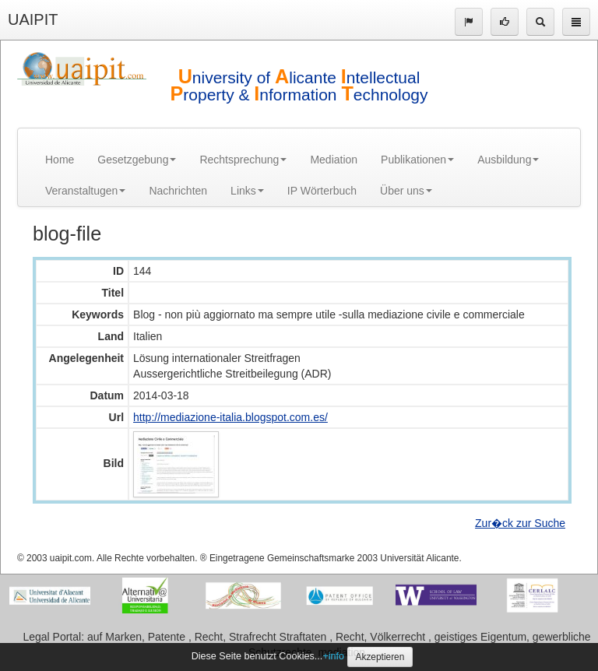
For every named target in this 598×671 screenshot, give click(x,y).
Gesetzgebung (136, 159)
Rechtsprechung (243, 159)
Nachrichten (178, 190)
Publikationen (417, 159)
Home (59, 159)
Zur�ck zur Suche (520, 523)
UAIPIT (33, 19)
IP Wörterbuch (322, 190)
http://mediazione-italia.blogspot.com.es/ (230, 417)
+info (333, 656)
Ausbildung (508, 159)
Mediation (333, 159)
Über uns (406, 190)
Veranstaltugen (85, 190)
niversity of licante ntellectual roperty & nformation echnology (298, 86)
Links (247, 190)
